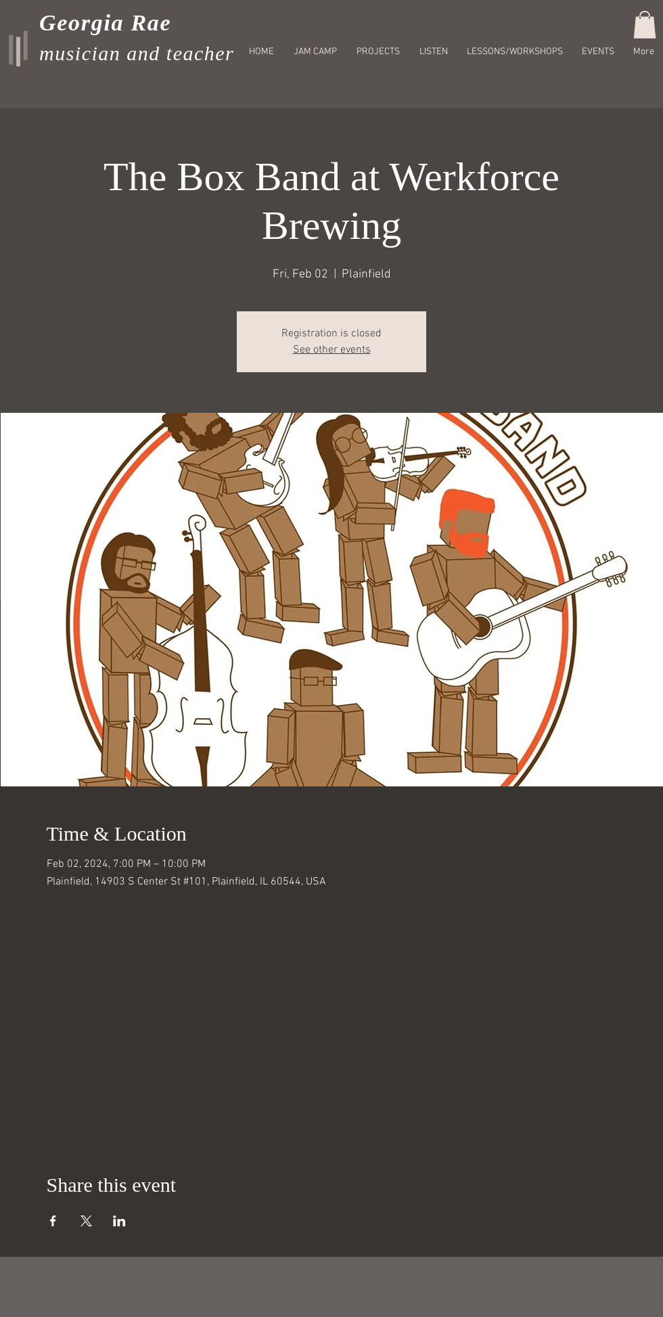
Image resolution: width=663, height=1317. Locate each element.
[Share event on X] (86, 1220)
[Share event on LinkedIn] (119, 1220)
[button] (644, 25)
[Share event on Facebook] (53, 1220)
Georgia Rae (105, 22)
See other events (332, 350)
